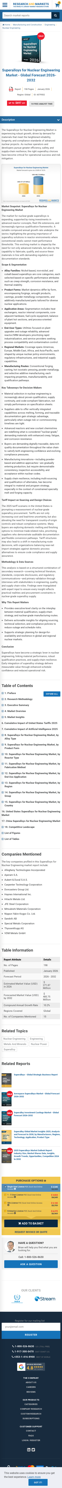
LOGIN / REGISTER (31, 1440)
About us (31, 1382)
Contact (31, 1431)
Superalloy (9, 1049)
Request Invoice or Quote (31, 1232)
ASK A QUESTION (31, 1264)
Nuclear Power (39, 1044)
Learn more (34, 1476)
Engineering (36, 1038)
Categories (31, 1404)
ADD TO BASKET (31, 1223)
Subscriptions (31, 1418)
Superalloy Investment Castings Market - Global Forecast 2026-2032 (36, 1114)
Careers (31, 1387)
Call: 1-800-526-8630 (31, 1257)
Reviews (31, 1392)
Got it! (38, 1482)
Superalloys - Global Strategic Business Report (36, 1074)
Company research (31, 1409)
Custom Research (31, 1414)
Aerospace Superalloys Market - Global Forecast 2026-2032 (37, 1095)
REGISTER (31, 1334)
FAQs (31, 1435)
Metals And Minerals (15, 1044)
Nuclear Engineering (14, 1038)
